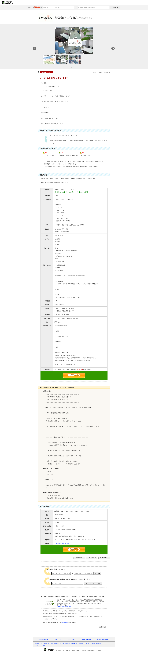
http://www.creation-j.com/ (61, 546)
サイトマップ (57, 642)
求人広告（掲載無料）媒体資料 (67, 646)
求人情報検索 (64, 625)
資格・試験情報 (86, 642)
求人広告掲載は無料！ (103, 642)
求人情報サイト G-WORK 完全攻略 (85, 646)
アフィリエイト (72, 642)
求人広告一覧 (43, 646)
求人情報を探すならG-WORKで (7, 2)
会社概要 (37, 646)
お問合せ (98, 646)
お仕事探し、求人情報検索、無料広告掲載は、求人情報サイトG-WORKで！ (77, 653)
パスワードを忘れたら (40, 648)
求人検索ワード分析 (53, 646)
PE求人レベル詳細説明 (64, 609)
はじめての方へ (43, 642)
